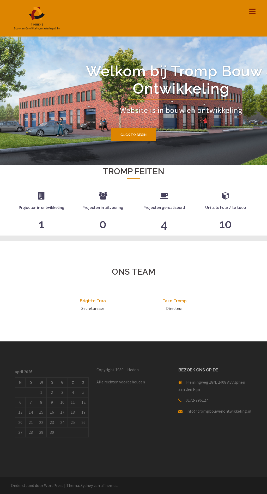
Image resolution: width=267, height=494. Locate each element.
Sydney (87, 485)
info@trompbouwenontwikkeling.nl (218, 411)
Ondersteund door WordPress (37, 485)
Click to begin (133, 134)
